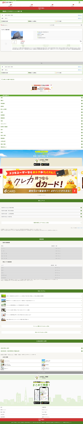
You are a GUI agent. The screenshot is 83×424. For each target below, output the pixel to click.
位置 (2, 112)
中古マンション (44, 409)
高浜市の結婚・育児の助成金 (7, 210)
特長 (2, 132)
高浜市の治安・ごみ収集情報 (7, 213)
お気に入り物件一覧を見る (7, 79)
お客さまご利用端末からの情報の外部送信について (25, 422)
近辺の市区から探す (5, 348)
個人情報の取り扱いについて (58, 422)
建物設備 (3, 118)
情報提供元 (43, 422)
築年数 (2, 106)
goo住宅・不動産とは (14, 422)
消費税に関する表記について (67, 422)
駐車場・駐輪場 (4, 126)
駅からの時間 (3, 109)
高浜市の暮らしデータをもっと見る (41, 222)
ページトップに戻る (41, 372)
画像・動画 (3, 144)
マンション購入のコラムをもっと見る (41, 326)
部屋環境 (3, 115)
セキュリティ (3, 123)
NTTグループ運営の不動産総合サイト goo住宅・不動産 (9, 0)
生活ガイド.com (80, 227)
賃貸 (1, 407)
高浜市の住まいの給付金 (6, 216)
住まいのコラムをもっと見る (41, 332)
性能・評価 (3, 135)
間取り (2, 100)
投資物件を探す (44, 414)
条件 (2, 129)
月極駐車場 (44, 407)
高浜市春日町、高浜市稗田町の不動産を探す (10, 351)
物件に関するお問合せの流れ (37, 422)
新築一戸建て (3, 412)
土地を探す (2, 414)
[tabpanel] (41, 181)
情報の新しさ (3, 147)
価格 (2, 97)
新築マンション (3, 409)
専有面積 (3, 103)
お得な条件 (3, 141)
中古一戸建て (44, 412)
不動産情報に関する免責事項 (49, 422)
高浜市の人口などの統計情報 (7, 207)
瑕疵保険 (3, 138)
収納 (2, 120)
